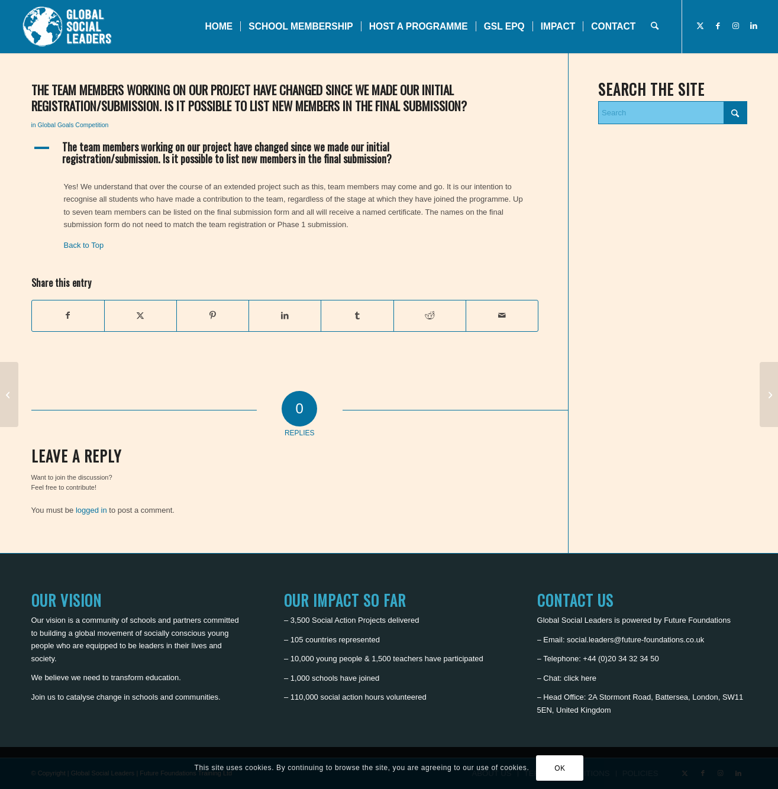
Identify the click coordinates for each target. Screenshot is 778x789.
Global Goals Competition (73, 124)
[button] (285, 153)
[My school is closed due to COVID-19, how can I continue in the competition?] (769, 394)
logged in (91, 510)
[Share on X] (140, 315)
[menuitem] (218, 26)
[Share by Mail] (502, 315)
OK (560, 768)
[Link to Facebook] (718, 26)
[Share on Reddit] (430, 315)
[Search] (654, 26)
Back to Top (84, 245)
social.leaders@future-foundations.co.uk (635, 639)
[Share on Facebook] (68, 315)
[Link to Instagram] (736, 26)
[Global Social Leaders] (68, 26)
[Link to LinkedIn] (754, 26)
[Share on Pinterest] (212, 315)
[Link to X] (700, 26)
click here (580, 678)
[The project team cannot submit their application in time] (9, 394)
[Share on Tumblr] (357, 315)
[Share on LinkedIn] (285, 315)
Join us (43, 697)
